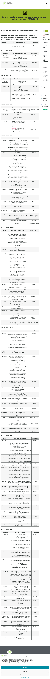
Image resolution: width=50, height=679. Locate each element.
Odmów (25, 671)
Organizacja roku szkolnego (45, 44)
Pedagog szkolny (45, 68)
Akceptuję (25, 667)
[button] (48, 656)
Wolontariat (45, 83)
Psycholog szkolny (45, 72)
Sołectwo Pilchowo (45, 56)
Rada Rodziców (45, 48)
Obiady (44, 64)
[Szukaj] (46, 31)
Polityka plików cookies (25, 677)
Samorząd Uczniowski (45, 80)
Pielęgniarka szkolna (45, 76)
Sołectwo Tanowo (45, 52)
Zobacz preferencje (25, 674)
